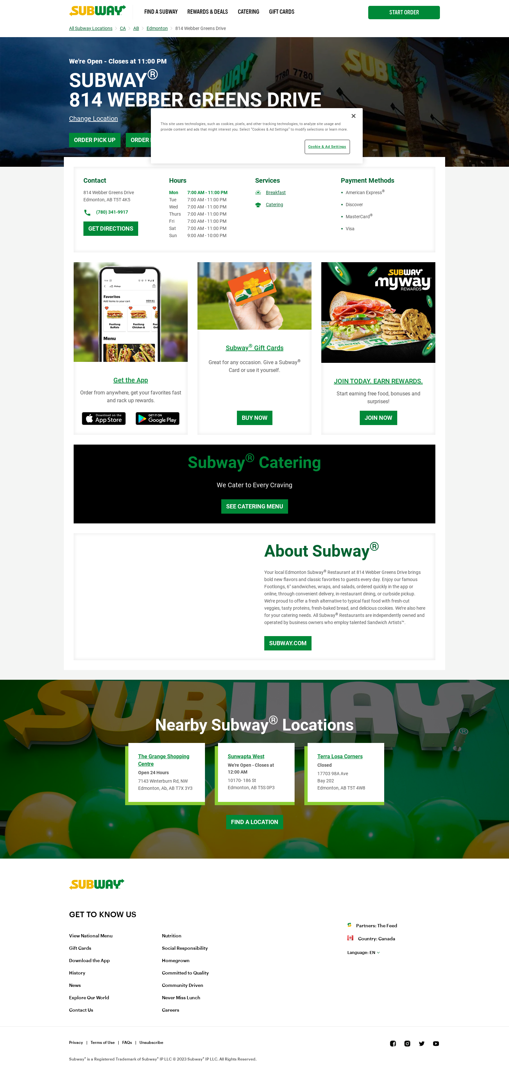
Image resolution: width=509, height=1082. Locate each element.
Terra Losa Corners (340, 756)
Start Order (404, 12)
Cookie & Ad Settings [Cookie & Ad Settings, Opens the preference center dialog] (327, 146)
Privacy (76, 1043)
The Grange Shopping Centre (163, 760)
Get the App (130, 380)
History (77, 973)
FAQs (127, 1043)
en (361, 952)
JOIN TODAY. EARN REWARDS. (378, 381)
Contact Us (81, 1010)
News (75, 985)
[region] (257, 136)
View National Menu (90, 936)
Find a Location (254, 822)
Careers (170, 1010)
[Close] (353, 116)
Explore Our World (89, 998)
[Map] (162, 596)
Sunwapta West (246, 756)
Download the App (89, 961)
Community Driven (182, 985)
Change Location (93, 118)
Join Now (378, 417)
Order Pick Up (95, 139)
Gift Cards (282, 12)
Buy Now (255, 417)
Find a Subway (161, 12)
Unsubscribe (151, 1043)
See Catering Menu (254, 506)
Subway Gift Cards (255, 348)
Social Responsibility (185, 948)
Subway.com (288, 643)
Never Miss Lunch (181, 998)
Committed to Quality (185, 973)
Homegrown (176, 961)
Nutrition (172, 936)
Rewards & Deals (207, 12)
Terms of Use (103, 1043)
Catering (248, 12)
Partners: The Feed (376, 926)
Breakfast (276, 192)
